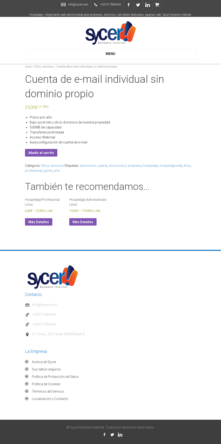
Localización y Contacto (50, 399)
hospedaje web (171, 166)
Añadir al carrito (41, 153)
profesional (33, 171)
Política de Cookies (46, 384)
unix (57, 171)
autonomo (88, 166)
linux (187, 166)
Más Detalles (38, 222)
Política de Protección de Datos (55, 377)
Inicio (28, 66)
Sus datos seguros (46, 369)
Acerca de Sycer (44, 362)
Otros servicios (44, 66)
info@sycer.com (78, 4)
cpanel (103, 166)
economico (118, 166)
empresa (134, 166)
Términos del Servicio (48, 391)
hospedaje (150, 166)
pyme (48, 171)
